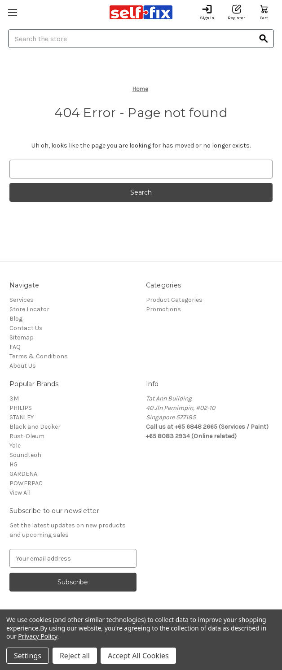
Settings (27, 656)
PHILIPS (20, 408)
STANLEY (21, 417)
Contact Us (26, 328)
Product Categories (174, 300)
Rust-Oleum (26, 436)
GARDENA (23, 474)
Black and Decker (35, 427)
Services (21, 300)
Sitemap (21, 337)
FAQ (15, 347)
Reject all (75, 656)
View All (20, 492)
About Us (22, 366)
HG (13, 464)
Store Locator (29, 309)
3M (14, 398)
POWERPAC (26, 483)
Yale (15, 445)
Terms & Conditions (38, 356)
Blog (15, 318)
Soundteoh (25, 455)
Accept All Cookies (138, 656)
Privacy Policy (37, 636)
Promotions (163, 309)
